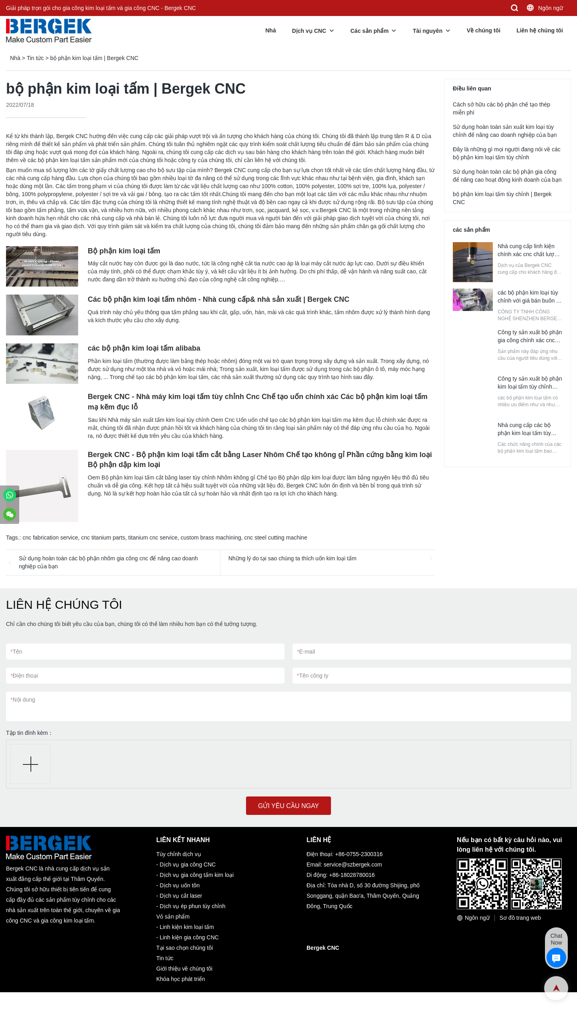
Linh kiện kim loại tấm (187, 927)
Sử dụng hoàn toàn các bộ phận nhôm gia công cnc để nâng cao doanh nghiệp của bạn (108, 562)
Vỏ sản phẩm (173, 916)
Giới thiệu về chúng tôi (184, 968)
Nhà (270, 30)
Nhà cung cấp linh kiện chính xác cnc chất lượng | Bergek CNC (529, 254)
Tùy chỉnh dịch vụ (178, 854)
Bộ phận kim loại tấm (124, 251)
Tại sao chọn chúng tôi (184, 948)
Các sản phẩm (370, 31)
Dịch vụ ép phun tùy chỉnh (193, 906)
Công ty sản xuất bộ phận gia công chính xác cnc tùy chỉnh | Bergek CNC (530, 340)
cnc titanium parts (103, 537)
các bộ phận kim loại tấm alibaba (144, 348)
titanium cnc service (153, 537)
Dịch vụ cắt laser (181, 896)
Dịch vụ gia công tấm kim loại (197, 875)
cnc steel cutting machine (275, 537)
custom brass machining (211, 537)
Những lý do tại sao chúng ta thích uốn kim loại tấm (292, 558)
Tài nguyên (427, 31)
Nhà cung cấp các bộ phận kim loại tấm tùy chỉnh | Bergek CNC (524, 433)
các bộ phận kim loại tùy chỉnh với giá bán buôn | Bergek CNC (528, 300)
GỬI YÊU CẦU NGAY (288, 805)
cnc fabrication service (50, 537)
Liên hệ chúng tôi (539, 30)
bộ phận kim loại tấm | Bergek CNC (94, 58)
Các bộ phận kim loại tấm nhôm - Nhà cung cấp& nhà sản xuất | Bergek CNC (218, 299)
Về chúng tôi (483, 30)
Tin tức (35, 58)
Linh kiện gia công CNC (189, 937)
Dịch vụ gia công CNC (188, 864)
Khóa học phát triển (180, 979)
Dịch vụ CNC (309, 31)
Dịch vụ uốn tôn (180, 885)
